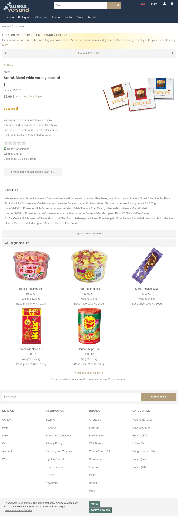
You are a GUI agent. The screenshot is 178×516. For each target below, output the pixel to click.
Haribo (93, 482)
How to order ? (54, 467)
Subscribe (158, 396)
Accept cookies (100, 510)
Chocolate (41, 17)
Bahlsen (94, 427)
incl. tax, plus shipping (30, 96)
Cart (4, 443)
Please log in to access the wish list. (32, 171)
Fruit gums (24, 17)
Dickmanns (95, 459)
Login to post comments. (89, 233)
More (80, 17)
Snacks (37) (139, 435)
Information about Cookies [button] (18, 510)
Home (10, 17)
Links (5, 435)
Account (7, 451)
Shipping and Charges (59, 451)
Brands (91, 17)
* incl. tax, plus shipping (89, 372)
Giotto (92, 475)
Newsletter (52, 482)
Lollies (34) (138, 443)
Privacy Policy (54, 443)
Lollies (69, 17)
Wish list (7, 459)
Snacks (56, 17)
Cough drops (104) (143, 451)
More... (6, 45)
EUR (154, 4)
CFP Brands (96, 443)
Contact (6, 419)
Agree (94, 504)
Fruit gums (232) (142, 419)
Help (5, 427)
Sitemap (51, 419)
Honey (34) (139, 459)
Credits (50, 475)
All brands (95, 419)
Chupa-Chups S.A (100, 451)
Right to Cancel (55, 459)
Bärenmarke (96, 435)
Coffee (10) (139, 467)
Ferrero (93, 467)
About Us (51, 427)
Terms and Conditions (59, 435)
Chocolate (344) (141, 427)
